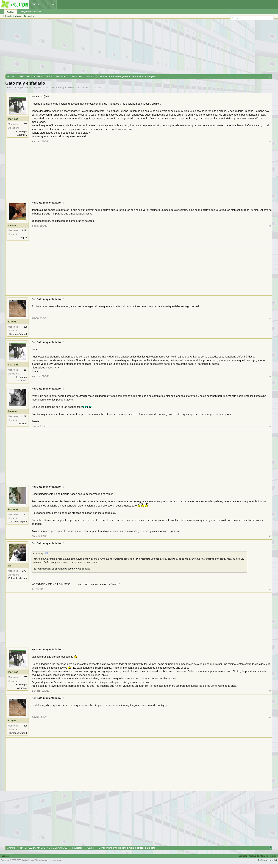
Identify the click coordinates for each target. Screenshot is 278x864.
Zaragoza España (18, 521)
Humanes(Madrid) (18, 334)
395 (25, 326)
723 (25, 416)
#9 (270, 717)
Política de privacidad (267, 860)
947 (25, 514)
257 (25, 124)
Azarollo (13, 509)
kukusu (12, 411)
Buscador (29, 16)
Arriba (273, 856)
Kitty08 (12, 321)
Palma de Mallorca (17, 578)
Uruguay (23, 237)
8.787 (24, 571)
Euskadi (23, 423)
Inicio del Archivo (12, 16)
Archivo (10, 12)
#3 (270, 318)
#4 (270, 376)
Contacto (243, 856)
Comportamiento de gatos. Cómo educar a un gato (41, 87)
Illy (9, 565)
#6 (270, 536)
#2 (270, 226)
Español (5, 856)
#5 (270, 426)
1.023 (24, 230)
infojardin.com (28, 860)
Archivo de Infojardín (258, 856)
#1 (270, 141)
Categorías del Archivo (30, 11)
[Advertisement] (111, 47)
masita (12, 225)
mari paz (89, 87)
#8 (270, 691)
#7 (270, 589)
